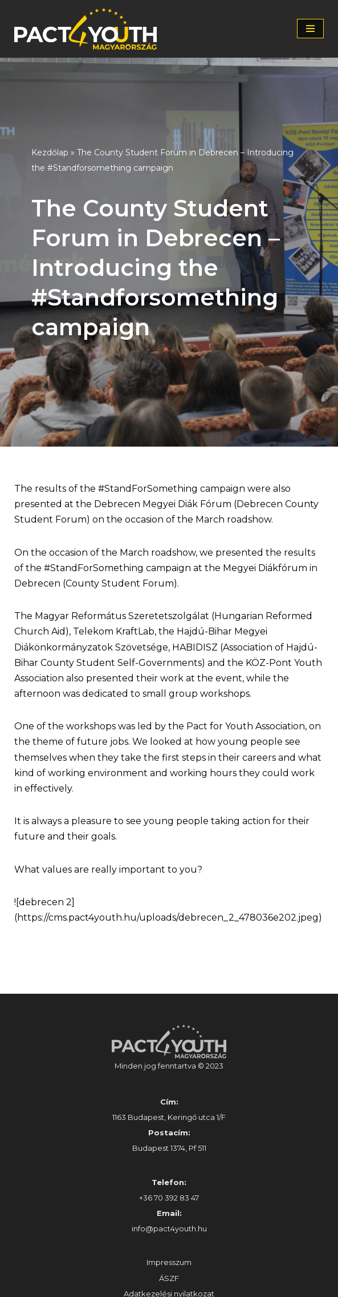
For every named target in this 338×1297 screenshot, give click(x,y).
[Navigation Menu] (310, 28)
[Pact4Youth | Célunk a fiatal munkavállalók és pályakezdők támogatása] (88, 29)
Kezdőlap (49, 152)
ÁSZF (169, 1278)
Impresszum (169, 1262)
